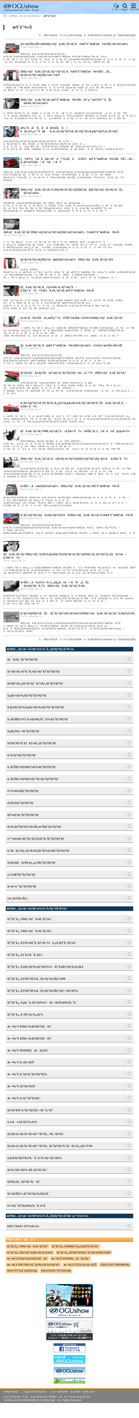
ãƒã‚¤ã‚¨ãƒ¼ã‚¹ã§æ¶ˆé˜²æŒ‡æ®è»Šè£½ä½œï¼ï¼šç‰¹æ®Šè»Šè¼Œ (71, 345)
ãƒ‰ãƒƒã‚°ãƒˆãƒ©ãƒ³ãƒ (23, 814)
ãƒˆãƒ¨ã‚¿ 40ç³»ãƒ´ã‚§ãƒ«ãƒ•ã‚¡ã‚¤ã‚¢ (30, 1252)
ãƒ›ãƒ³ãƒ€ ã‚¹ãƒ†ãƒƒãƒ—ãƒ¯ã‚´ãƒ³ (30, 1110)
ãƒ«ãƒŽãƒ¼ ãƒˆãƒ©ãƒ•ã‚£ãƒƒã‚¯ (28, 1193)
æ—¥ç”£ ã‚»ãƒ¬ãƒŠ (20, 1062)
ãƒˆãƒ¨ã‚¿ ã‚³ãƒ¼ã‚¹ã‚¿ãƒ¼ (25, 1014)
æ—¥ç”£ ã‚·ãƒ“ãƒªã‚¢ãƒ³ (23, 1098)
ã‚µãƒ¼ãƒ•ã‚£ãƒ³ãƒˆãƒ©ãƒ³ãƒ (27, 695)
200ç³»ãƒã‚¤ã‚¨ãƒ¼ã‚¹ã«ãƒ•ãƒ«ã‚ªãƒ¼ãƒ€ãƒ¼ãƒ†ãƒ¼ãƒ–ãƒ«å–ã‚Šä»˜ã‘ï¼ (75, 458)
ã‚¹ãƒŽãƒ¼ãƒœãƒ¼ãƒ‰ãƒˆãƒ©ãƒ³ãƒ (32, 767)
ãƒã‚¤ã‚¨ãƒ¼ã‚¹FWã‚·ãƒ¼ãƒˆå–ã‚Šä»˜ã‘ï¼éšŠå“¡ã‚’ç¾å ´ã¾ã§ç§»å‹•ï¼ (76, 431)
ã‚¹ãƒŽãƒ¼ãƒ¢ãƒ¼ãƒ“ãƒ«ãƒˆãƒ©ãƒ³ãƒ (33, 779)
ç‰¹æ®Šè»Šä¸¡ (17, 898)
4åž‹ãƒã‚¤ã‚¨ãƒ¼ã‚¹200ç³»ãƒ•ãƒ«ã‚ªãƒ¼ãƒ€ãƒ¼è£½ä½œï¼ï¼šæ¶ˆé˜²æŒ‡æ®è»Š (61, 232)
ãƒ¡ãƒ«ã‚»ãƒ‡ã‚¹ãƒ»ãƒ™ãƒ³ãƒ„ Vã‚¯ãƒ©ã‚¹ (35, 1134)
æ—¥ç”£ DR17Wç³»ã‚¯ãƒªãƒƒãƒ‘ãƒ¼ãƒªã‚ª (33, 1264)
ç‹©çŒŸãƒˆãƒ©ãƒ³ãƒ (22, 874)
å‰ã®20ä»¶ (87, 35)
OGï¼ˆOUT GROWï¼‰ (115, 1264)
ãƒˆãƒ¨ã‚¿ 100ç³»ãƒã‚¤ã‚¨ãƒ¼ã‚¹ (29, 931)
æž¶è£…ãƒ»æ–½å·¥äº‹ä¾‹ (25, 16)
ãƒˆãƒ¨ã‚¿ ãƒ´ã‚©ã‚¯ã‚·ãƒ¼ (25, 954)
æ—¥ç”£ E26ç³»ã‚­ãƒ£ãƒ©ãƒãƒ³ (29, 1026)
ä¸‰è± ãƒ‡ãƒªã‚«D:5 (22, 1122)
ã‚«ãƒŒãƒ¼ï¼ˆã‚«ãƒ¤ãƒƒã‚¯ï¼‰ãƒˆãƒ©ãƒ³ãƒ (38, 719)
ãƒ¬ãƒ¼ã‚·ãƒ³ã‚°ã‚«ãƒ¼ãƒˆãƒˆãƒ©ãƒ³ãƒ (34, 671)
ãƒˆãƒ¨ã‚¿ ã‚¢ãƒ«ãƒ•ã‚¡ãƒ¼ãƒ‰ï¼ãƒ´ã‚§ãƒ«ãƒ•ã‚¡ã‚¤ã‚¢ (45, 966)
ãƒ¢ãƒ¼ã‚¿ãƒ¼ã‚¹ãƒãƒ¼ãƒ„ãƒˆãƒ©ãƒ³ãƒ (36, 683)
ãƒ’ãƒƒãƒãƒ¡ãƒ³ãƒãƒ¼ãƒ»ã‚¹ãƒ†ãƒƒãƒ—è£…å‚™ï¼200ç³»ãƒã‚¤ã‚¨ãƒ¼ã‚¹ (73, 372)
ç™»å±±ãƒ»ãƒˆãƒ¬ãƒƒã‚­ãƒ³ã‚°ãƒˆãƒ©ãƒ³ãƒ (36, 838)
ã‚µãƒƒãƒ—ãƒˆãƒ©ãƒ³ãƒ (24, 731)
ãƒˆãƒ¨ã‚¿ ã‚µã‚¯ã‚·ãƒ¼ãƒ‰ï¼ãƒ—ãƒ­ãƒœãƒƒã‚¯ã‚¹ (42, 1002)
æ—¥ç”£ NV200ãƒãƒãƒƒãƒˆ (28, 1050)
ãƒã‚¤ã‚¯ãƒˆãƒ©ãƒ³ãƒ (23, 659)
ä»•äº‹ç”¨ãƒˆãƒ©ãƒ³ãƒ (22, 886)
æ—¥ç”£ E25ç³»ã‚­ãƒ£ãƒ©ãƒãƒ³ (29, 1038)
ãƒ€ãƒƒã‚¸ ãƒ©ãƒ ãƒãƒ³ (23, 1181)
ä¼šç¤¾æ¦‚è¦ (11, 1391)
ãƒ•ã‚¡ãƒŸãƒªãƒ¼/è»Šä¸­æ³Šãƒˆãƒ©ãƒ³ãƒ (35, 826)
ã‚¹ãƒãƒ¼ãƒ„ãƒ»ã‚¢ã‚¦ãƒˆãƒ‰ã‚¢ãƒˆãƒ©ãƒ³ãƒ (39, 850)
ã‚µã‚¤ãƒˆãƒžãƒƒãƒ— (36, 1391)
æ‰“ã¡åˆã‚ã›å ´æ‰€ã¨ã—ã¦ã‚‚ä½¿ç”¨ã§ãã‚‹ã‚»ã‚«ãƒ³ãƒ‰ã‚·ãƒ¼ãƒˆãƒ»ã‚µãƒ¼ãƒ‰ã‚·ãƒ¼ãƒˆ (69, 129)
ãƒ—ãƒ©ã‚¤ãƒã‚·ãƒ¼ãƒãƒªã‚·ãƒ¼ (73, 1391)
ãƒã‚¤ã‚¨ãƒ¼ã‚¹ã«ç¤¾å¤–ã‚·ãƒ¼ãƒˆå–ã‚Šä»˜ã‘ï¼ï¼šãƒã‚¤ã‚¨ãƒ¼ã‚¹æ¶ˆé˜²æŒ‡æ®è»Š (57, 288)
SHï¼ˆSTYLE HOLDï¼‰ (22, 1270)
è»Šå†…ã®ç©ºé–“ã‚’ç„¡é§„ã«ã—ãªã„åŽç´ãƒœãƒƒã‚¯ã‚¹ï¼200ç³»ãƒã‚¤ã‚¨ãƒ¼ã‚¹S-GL (54, 584)
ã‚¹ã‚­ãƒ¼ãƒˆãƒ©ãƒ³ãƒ (22, 755)
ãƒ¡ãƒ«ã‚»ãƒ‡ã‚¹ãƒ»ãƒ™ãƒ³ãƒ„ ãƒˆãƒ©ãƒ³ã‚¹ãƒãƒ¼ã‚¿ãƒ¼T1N (49, 1146)
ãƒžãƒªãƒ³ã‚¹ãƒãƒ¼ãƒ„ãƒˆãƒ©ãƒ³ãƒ (32, 743)
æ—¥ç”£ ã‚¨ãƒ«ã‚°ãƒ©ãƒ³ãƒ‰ (27, 1074)
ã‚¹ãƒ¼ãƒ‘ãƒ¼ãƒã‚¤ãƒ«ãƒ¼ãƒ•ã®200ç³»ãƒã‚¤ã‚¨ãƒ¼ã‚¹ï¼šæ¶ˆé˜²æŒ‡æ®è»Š (76, 515)
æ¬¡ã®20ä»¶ (118, 35)
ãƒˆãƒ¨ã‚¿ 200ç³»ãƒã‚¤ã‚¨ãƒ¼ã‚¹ (29, 919)
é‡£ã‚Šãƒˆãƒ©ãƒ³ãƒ (21, 802)
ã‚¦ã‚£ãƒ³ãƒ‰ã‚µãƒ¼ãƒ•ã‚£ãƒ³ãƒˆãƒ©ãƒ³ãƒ (36, 707)
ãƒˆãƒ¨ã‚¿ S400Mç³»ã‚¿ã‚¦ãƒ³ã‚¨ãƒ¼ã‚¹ (75, 1246)
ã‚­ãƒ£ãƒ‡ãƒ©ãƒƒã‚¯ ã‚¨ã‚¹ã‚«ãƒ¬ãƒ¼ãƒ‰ (34, 1157)
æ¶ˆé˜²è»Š (50, 16)
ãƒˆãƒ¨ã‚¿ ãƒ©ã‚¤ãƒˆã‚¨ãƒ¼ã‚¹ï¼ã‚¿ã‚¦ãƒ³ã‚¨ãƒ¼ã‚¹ (41, 942)
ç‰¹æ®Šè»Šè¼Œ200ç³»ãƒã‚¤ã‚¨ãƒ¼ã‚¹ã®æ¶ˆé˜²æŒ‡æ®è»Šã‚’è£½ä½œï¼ (75, 44)
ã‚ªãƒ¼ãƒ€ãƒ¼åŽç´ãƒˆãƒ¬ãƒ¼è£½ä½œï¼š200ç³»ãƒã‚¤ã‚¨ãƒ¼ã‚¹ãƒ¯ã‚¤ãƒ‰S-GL (77, 613)
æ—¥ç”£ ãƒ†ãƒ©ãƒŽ (21, 1086)
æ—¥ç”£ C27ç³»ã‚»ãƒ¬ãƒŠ (80, 1264)
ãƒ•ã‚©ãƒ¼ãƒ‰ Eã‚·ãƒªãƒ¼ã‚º (27, 1169)
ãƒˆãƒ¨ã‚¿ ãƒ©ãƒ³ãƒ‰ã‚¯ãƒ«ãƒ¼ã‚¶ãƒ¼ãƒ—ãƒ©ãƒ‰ (42, 990)
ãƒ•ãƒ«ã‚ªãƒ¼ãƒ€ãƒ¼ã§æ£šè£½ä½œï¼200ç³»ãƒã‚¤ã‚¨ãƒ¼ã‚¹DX (66, 259)
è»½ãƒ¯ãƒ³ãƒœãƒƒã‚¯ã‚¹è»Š (26, 1205)
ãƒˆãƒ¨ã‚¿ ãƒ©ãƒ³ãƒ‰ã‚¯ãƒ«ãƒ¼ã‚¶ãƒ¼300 (36, 978)
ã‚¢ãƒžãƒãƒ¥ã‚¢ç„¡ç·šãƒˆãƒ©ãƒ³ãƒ (32, 862)
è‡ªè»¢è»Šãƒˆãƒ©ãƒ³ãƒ (23, 791)
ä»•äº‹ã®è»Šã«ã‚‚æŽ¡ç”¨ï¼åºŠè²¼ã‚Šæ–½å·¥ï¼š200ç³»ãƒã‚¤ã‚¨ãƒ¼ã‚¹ (71, 317)
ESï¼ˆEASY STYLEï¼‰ (56, 1270)
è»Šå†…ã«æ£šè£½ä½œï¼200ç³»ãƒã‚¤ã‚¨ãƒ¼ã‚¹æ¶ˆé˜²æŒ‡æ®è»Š (69, 486)
